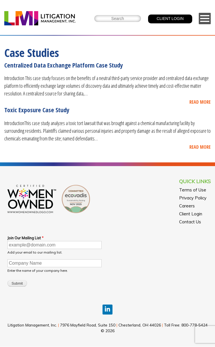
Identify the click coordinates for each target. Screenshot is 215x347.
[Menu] (205, 18)
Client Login (190, 214)
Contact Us (190, 221)
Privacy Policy (192, 198)
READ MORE (200, 102)
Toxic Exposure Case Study (36, 109)
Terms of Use (192, 190)
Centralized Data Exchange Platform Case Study (63, 65)
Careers (187, 206)
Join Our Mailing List (24, 238)
